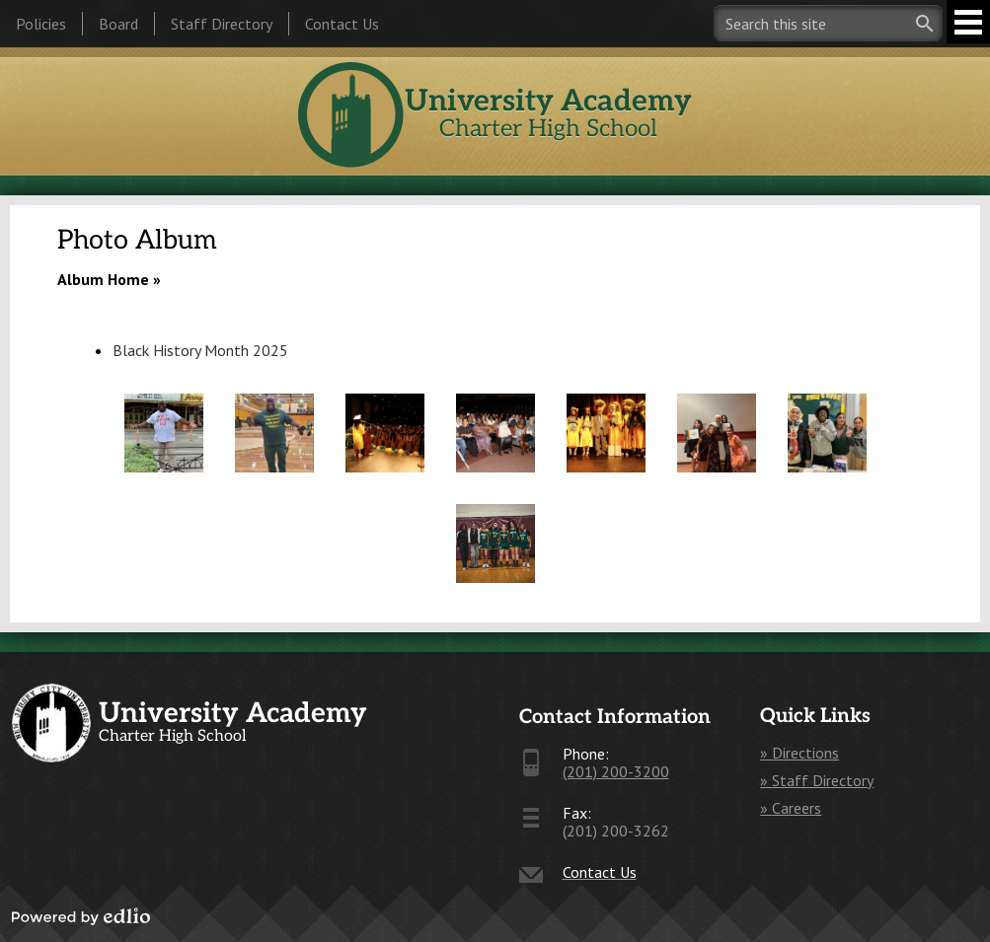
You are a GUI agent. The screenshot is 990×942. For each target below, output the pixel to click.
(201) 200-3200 (616, 771)
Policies (41, 24)
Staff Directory (221, 24)
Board (118, 24)
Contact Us (342, 24)
